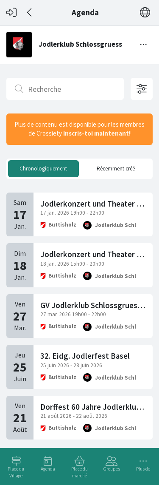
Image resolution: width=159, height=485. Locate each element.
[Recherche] (65, 89)
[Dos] (30, 12)
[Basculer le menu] (143, 44)
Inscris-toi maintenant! (97, 133)
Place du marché (79, 472)
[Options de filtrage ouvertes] (142, 89)
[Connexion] (11, 12)
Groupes (111, 469)
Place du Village (16, 472)
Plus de (143, 469)
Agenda (48, 469)
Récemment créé (116, 168)
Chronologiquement (43, 168)
